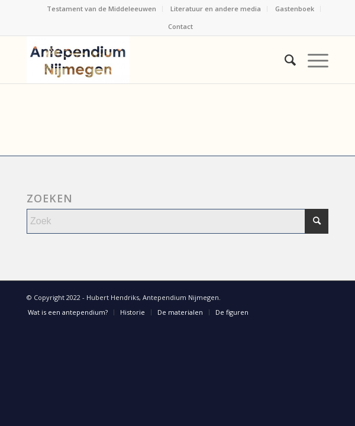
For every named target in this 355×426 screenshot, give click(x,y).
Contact (180, 26)
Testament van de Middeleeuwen (101, 8)
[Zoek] (284, 59)
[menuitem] (102, 9)
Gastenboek (294, 8)
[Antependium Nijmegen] (147, 59)
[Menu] (312, 59)
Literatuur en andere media (215, 8)
